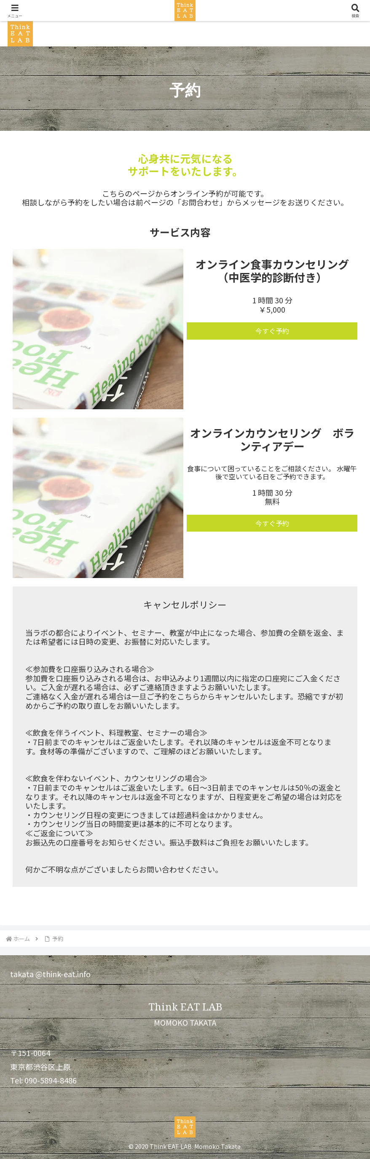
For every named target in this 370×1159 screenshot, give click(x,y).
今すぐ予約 (272, 331)
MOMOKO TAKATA (185, 1022)
